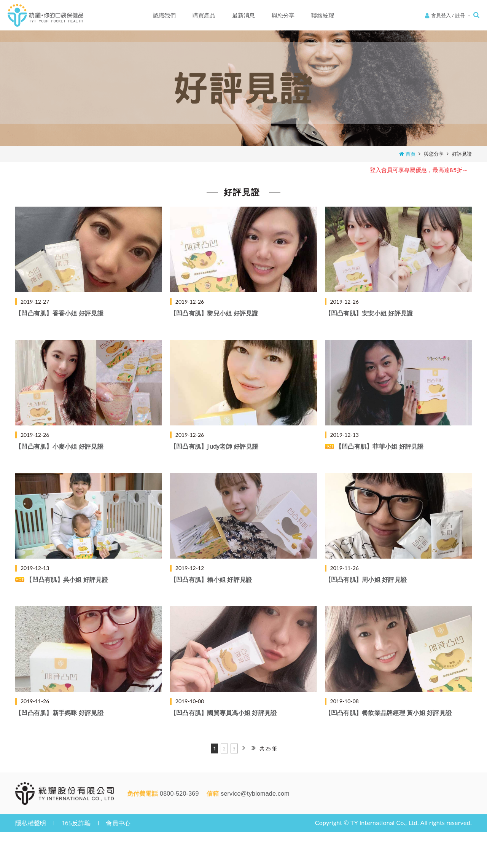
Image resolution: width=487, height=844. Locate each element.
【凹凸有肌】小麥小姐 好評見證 (59, 446)
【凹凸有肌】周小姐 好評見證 (366, 579)
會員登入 (441, 15)
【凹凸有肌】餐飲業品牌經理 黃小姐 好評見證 (388, 713)
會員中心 (118, 823)
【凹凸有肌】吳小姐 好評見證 (61, 579)
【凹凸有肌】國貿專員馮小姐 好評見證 (223, 713)
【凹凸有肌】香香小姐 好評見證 (59, 313)
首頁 (410, 153)
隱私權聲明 (30, 823)
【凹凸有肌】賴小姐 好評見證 (211, 579)
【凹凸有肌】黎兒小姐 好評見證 (214, 313)
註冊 (460, 15)
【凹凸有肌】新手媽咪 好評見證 (59, 713)
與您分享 (434, 153)
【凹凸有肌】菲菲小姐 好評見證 (374, 446)
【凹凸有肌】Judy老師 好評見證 (214, 446)
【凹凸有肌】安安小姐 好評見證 (369, 313)
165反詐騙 (76, 823)
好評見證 (462, 153)
